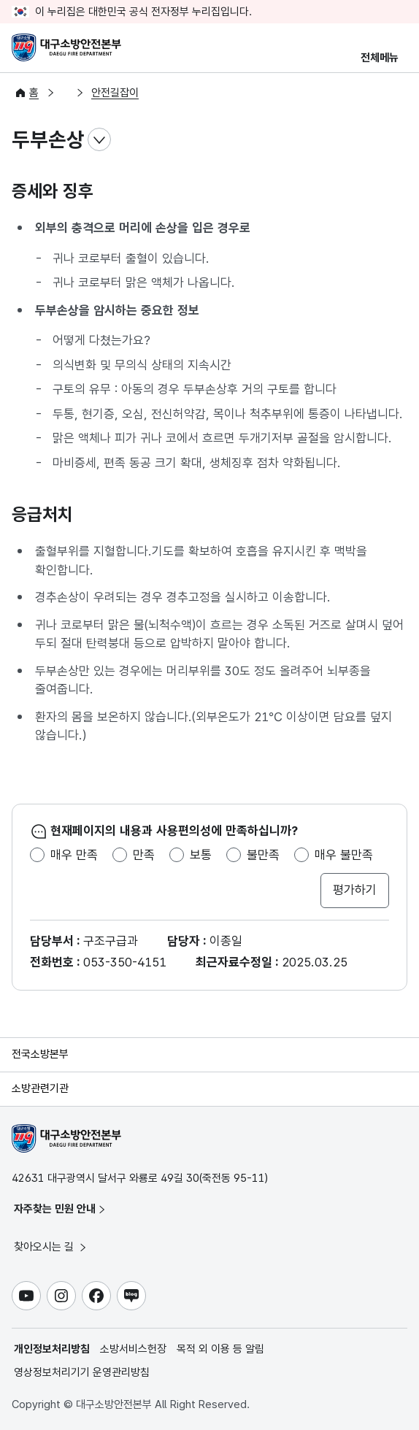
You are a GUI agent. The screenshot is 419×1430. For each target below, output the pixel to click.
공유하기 (396, 140)
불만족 (263, 854)
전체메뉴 (380, 57)
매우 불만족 (344, 854)
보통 (201, 854)
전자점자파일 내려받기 (366, 140)
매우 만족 (74, 854)
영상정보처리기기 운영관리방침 (82, 1372)
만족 (144, 854)
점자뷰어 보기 (337, 140)
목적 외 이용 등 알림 (220, 1349)
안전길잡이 (115, 92)
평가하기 (355, 890)
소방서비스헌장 (133, 1349)
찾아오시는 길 (51, 1246)
